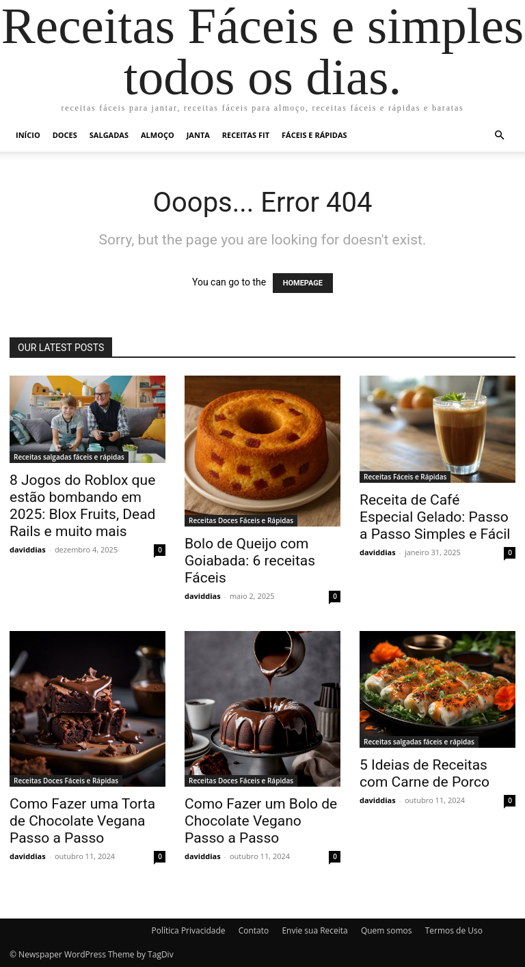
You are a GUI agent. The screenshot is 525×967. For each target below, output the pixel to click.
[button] (499, 135)
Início (28, 135)
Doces (65, 135)
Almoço (157, 135)
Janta (198, 135)
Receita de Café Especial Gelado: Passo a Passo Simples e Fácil (435, 517)
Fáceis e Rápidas (314, 135)
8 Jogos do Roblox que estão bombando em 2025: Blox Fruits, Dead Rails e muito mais (82, 505)
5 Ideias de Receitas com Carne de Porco (424, 773)
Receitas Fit (245, 135)
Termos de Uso (454, 930)
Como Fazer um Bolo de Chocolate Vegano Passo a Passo (261, 821)
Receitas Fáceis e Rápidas (405, 476)
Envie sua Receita (314, 930)
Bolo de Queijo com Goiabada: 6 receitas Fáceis (250, 560)
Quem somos (386, 930)
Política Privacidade (189, 930)
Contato (254, 930)
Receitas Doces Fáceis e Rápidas (241, 520)
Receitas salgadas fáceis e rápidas (69, 457)
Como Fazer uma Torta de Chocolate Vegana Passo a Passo (82, 821)
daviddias (28, 549)
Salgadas (109, 135)
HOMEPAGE (303, 283)
